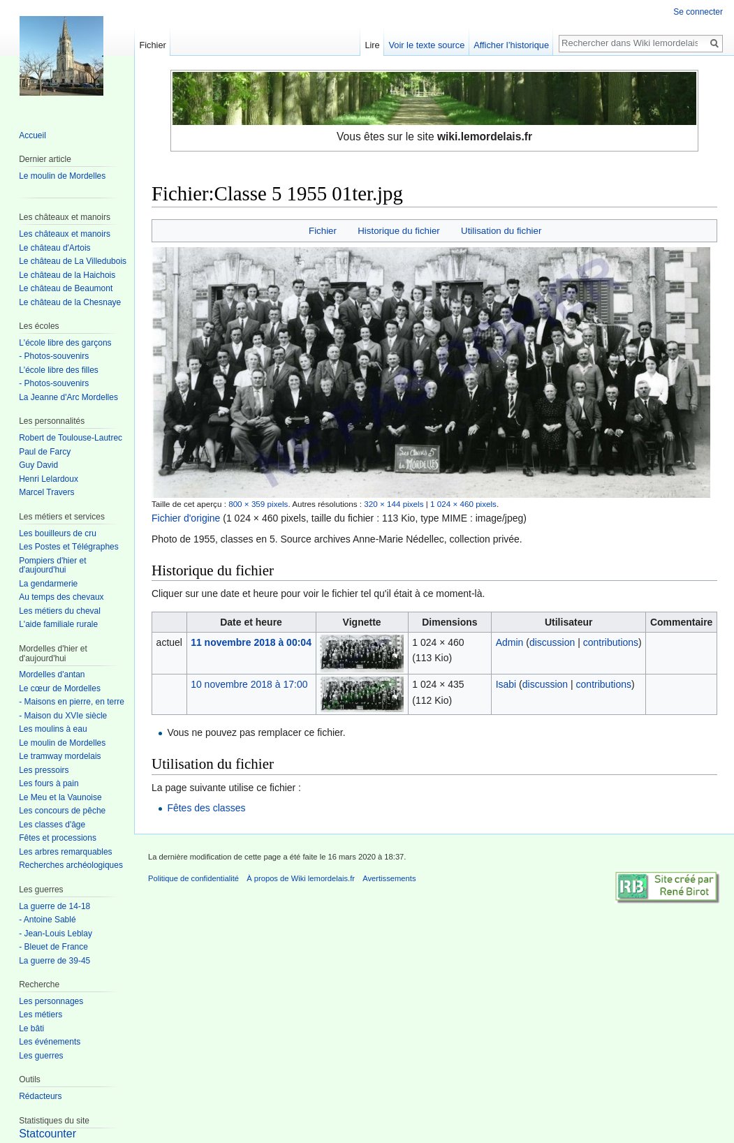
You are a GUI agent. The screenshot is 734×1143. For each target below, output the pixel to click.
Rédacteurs (40, 1096)
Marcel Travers (46, 492)
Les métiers (40, 1014)
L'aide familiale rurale (58, 624)
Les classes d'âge (52, 824)
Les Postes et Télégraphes (69, 547)
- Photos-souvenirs (54, 356)
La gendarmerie (48, 584)
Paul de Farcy (45, 452)
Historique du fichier (399, 231)
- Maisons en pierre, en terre (71, 702)
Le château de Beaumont (65, 288)
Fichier (323, 231)
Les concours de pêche (62, 811)
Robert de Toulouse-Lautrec (70, 438)
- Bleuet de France (53, 947)
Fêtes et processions (57, 838)
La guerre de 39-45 (54, 961)
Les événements (49, 1042)
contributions (610, 642)
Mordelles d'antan (52, 674)
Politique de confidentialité (193, 878)
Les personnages (51, 1001)
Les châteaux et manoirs (64, 234)
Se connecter (698, 12)
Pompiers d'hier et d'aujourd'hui (52, 565)
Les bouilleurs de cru (57, 533)
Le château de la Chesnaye (70, 302)
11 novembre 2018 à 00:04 (251, 642)
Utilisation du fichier (501, 231)
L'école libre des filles (58, 370)
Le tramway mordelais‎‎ (60, 756)
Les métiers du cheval (60, 611)
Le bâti (31, 1028)
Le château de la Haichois (67, 275)
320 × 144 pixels (393, 503)
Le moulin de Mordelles (62, 176)
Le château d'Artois (54, 248)
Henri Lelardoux (48, 479)
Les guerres (41, 1056)
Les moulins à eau (53, 729)
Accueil (32, 135)
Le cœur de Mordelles (60, 688)
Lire (372, 45)
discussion (552, 642)
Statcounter (47, 1134)
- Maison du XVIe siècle (63, 716)
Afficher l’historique (511, 45)
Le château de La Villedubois (72, 261)
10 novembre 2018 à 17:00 (249, 684)
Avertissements (389, 878)
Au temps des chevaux (61, 597)
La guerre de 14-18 (54, 906)
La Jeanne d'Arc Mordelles (68, 397)
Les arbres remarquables (65, 852)
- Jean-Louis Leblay (55, 933)
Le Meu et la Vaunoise (60, 797)
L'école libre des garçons (65, 343)
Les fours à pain (48, 783)
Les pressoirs (43, 770)
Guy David (38, 465)
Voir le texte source (427, 45)
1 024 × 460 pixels (463, 503)
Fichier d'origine (186, 518)
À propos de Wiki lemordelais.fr (301, 878)
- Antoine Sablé (47, 919)
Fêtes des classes (206, 807)
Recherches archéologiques (71, 865)
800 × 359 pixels (258, 503)
